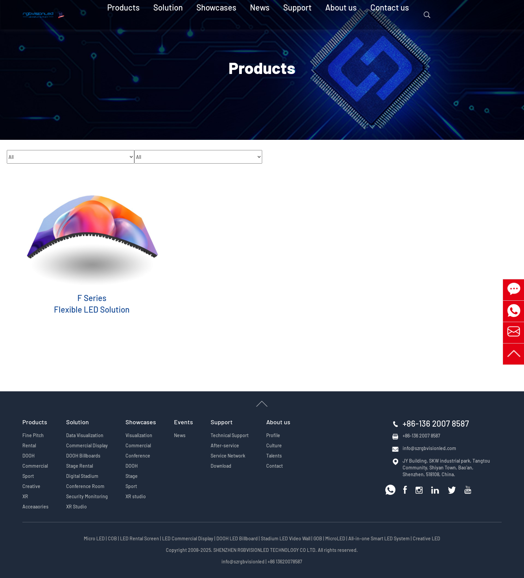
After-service (225, 445)
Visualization (138, 435)
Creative (31, 486)
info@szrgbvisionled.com (429, 448)
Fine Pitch (33, 435)
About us (323, 15)
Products (154, 15)
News (259, 15)
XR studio (135, 496)
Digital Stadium (82, 476)
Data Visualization (84, 435)
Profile (273, 435)
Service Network (228, 456)
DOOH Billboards (83, 456)
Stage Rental (79, 466)
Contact (274, 466)
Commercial (35, 466)
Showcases (225, 15)
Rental (29, 445)
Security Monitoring (87, 496)
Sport (28, 476)
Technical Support (230, 435)
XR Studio (76, 506)
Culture (274, 445)
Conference (137, 456)
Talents (274, 456)
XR (25, 496)
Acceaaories (35, 506)
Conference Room (85, 486)
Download (221, 466)
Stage (131, 476)
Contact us (360, 15)
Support (289, 15)
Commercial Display (87, 445)
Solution (188, 15)
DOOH (28, 456)
